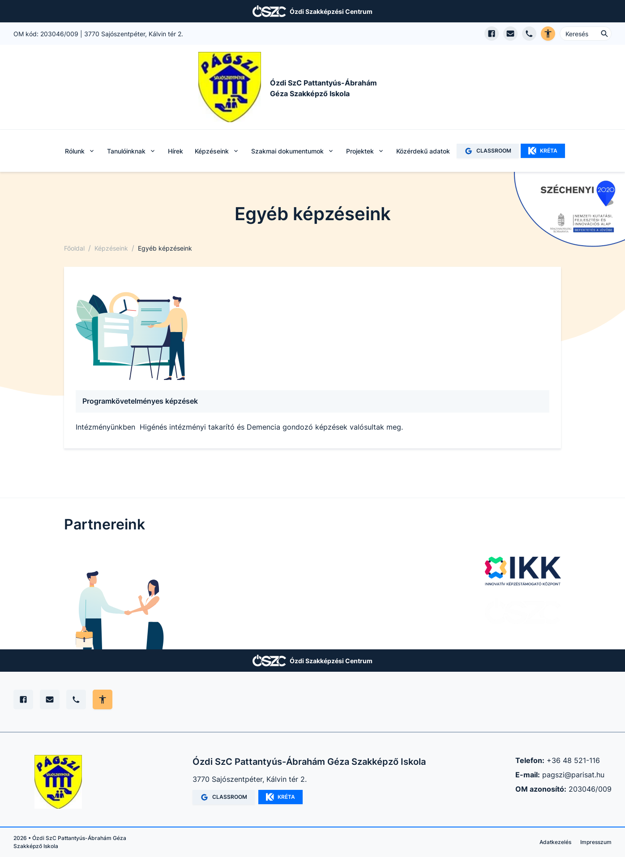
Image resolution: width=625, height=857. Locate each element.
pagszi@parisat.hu (573, 774)
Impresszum (596, 842)
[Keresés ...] (586, 33)
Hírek (175, 151)
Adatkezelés (555, 842)
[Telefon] (76, 699)
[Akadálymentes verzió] (548, 33)
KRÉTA (542, 151)
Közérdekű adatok (423, 151)
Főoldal (74, 248)
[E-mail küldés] (510, 33)
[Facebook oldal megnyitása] (491, 33)
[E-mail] (50, 699)
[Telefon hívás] (529, 33)
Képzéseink (111, 248)
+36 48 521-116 (573, 760)
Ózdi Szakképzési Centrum (331, 11)
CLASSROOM (487, 151)
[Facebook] (23, 699)
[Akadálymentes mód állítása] (102, 699)
